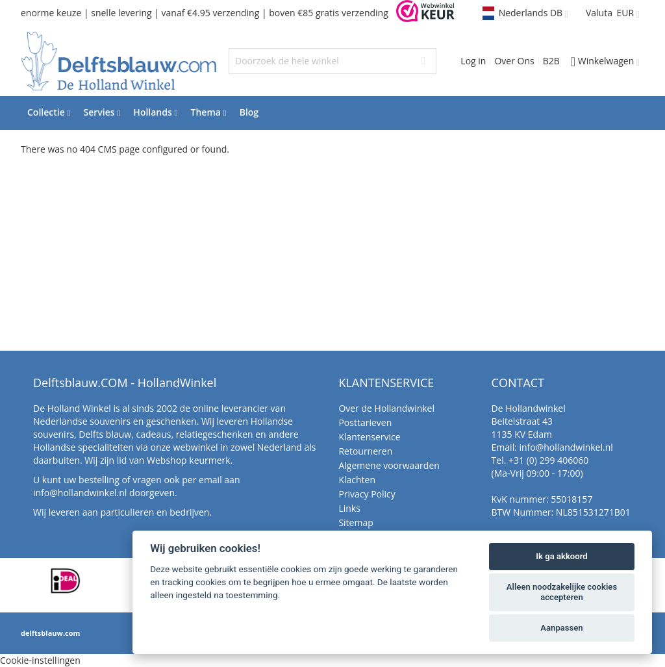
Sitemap (355, 522)
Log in (473, 61)
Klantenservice (369, 437)
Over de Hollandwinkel (386, 408)
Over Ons (514, 61)
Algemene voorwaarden (388, 465)
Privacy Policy (366, 494)
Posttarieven (365, 422)
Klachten (356, 479)
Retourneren (365, 451)
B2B (551, 61)
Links (349, 508)
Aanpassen (561, 628)
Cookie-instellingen (40, 660)
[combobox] (332, 61)
